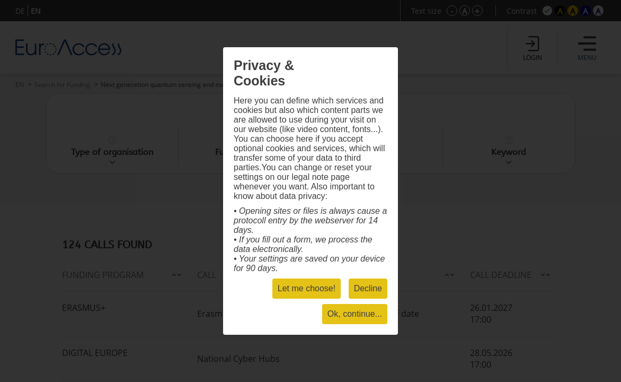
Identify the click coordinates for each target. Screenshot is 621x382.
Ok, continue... (354, 313)
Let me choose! (306, 288)
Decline (368, 288)
